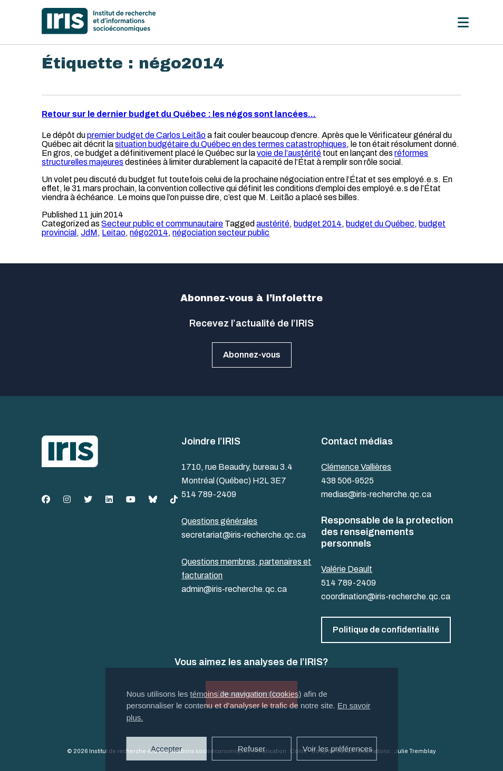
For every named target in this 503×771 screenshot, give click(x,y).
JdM (89, 232)
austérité (272, 223)
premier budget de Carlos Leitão (146, 135)
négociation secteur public (220, 232)
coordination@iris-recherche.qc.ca (385, 596)
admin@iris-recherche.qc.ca (234, 589)
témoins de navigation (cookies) (246, 693)
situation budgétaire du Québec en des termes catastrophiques (230, 144)
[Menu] (463, 22)
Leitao (113, 232)
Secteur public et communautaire (162, 223)
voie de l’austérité (289, 153)
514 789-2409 (208, 494)
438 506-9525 (347, 480)
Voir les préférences (338, 748)
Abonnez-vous (251, 354)
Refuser (252, 748)
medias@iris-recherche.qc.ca (376, 494)
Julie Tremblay (415, 751)
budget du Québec (380, 223)
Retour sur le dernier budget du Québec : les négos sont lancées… (179, 114)
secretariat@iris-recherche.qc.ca (243, 534)
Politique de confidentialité (386, 629)
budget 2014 (318, 223)
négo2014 (149, 232)
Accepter (166, 748)
